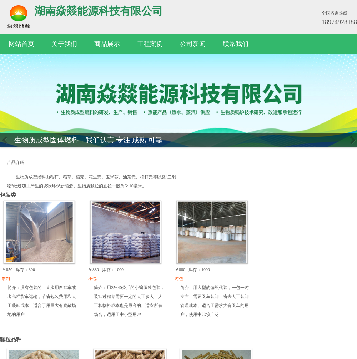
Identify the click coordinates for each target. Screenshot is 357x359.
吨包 (179, 278)
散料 (6, 278)
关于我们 (64, 43)
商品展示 (107, 43)
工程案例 (150, 43)
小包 (92, 278)
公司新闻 (193, 43)
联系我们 (235, 43)
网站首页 (21, 43)
